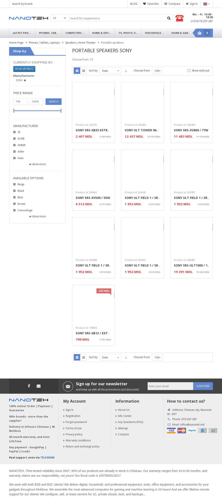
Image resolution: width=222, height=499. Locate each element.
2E (19, 132)
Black (21, 191)
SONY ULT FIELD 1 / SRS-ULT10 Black (152, 198)
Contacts (122, 434)
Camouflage (25, 210)
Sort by (93, 70)
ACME (21, 138)
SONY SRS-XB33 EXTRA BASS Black (101, 130)
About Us (122, 410)
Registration (71, 416)
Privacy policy (72, 434)
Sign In (194, 4)
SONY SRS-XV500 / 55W (93, 198)
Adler (21, 151)
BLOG (133, 4)
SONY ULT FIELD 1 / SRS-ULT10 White (104, 265)
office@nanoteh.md (192, 424)
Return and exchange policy (81, 446)
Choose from (142, 70)
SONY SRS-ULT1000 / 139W (194, 265)
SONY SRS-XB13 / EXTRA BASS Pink (102, 333)
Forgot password (75, 422)
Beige (21, 184)
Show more (37, 164)
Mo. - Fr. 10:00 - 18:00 (203, 16)
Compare (174, 4)
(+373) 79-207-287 (202, 21)
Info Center (123, 416)
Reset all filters (24, 69)
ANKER (22, 145)
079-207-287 (189, 419)
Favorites (153, 4)
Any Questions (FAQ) (129, 422)
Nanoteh (28, 18)
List (83, 70)
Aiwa (20, 158)
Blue (20, 197)
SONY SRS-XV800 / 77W (191, 130)
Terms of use (72, 428)
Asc (126, 70)
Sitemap (121, 428)
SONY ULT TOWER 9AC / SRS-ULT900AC (154, 130)
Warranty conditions (77, 440)
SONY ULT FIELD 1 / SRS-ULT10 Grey (152, 265)
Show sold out (200, 70)
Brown (22, 204)
